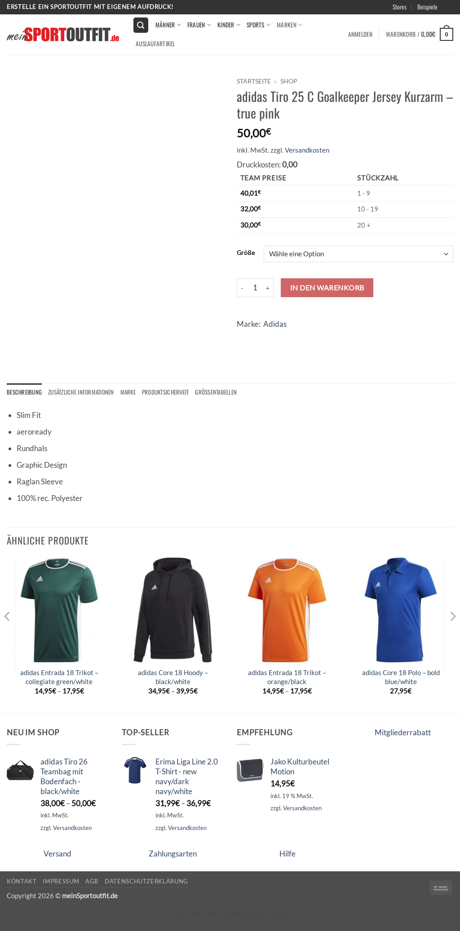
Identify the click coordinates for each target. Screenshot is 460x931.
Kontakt (22, 881)
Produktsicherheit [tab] (171, 392)
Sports (258, 24)
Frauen (199, 24)
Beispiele (427, 6)
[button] (141, 25)
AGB (91, 881)
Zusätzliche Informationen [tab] (83, 392)
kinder (228, 24)
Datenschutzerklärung (146, 881)
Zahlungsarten (173, 854)
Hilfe (287, 854)
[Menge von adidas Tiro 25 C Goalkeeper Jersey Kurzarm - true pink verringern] (242, 287)
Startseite (254, 81)
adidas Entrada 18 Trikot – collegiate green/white (59, 677)
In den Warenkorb (327, 287)
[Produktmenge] (255, 287)
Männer (168, 24)
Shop (288, 81)
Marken (289, 24)
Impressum (61, 881)
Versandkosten (307, 150)
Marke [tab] (132, 392)
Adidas (275, 324)
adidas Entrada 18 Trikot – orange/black (287, 677)
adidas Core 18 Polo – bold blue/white (401, 677)
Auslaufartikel (155, 43)
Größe (246, 253)
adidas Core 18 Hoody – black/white (173, 677)
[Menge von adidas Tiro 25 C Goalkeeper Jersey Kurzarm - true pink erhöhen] (268, 287)
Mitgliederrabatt (403, 732)
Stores (400, 6)
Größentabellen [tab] (223, 392)
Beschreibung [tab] (24, 392)
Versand (57, 854)
